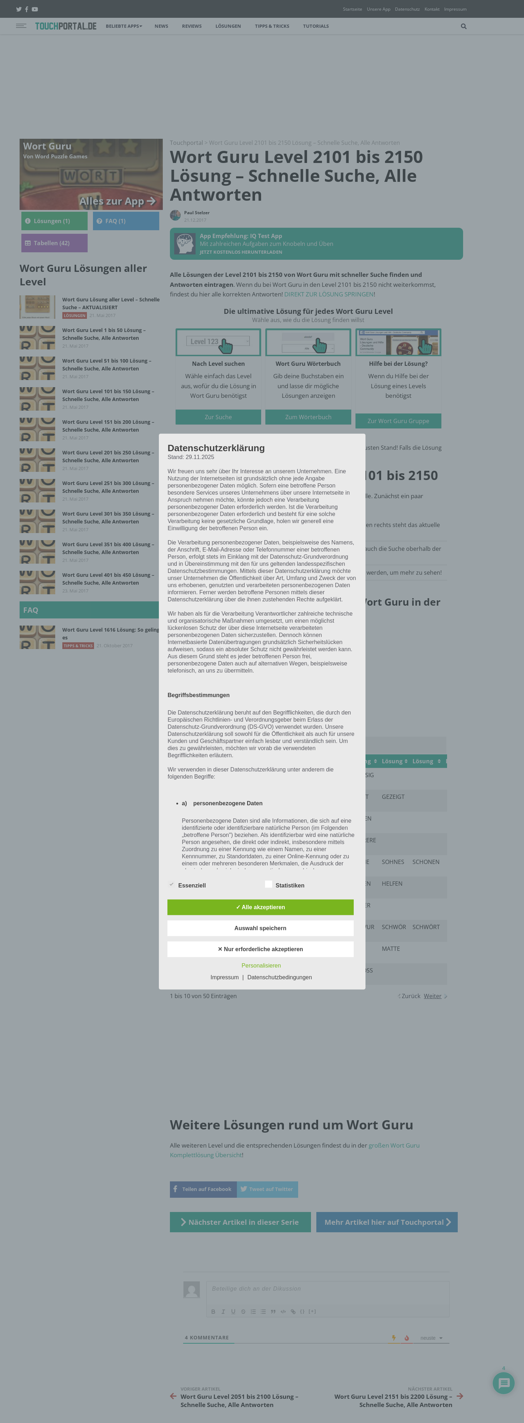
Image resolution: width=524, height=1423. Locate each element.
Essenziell (187, 884)
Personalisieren (261, 966)
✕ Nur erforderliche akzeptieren (260, 949)
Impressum (225, 977)
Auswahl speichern (260, 928)
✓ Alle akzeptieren (260, 907)
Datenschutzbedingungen (279, 977)
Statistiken (285, 884)
